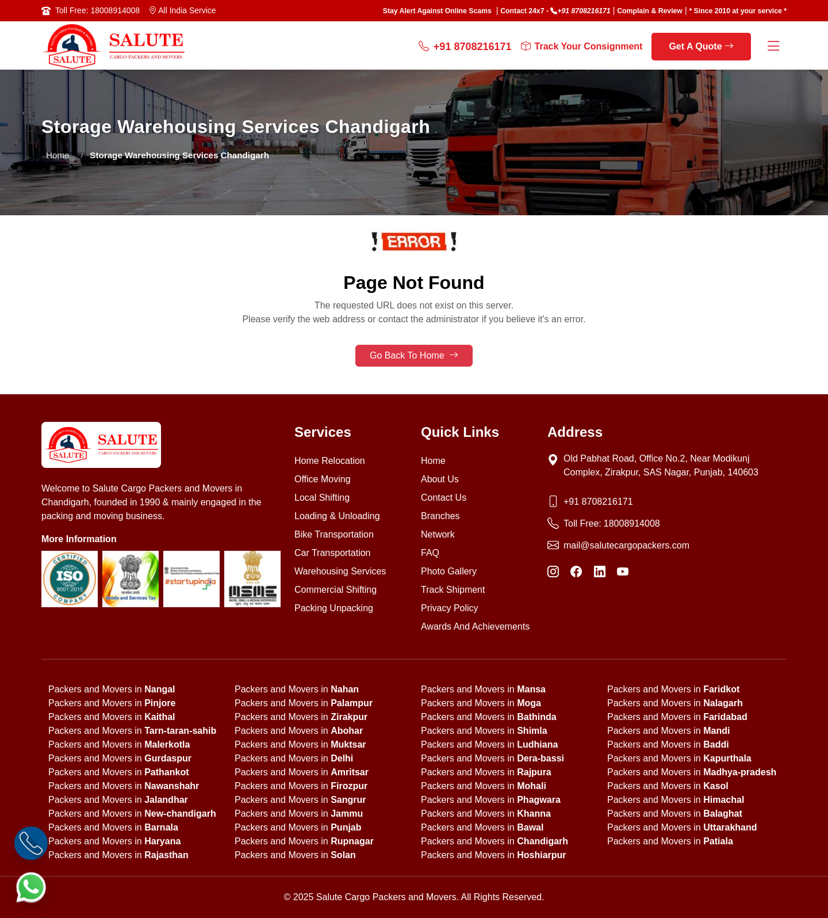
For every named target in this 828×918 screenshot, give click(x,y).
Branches (440, 516)
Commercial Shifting (335, 590)
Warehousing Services (340, 571)
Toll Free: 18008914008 (97, 10)
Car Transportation (332, 553)
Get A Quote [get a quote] (701, 46)
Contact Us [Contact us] (443, 497)
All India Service (182, 10)
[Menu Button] (773, 46)
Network (438, 534)
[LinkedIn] (599, 572)
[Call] (31, 843)
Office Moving (322, 479)
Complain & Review (650, 11)
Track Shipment (453, 590)
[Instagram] (553, 572)
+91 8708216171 (583, 11)
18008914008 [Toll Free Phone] (632, 523)
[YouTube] (622, 572)
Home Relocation (329, 461)
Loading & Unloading (337, 516)
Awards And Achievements (475, 626)
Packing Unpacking (333, 608)
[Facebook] (576, 572)
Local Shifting (322, 497)
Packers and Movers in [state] (111, 689)
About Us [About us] (440, 479)
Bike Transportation (334, 534)
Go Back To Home (414, 355)
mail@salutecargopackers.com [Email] (626, 545)
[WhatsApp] (31, 887)
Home (58, 155)
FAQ (430, 553)
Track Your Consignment (582, 47)
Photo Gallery (449, 571)
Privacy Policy (449, 608)
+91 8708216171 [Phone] (598, 501)
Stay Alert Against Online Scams (437, 11)
